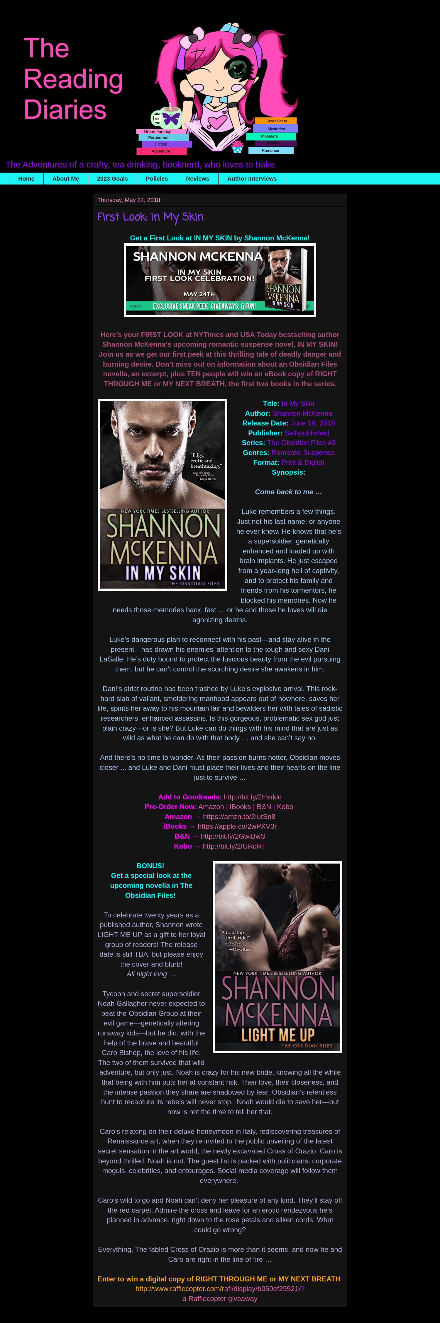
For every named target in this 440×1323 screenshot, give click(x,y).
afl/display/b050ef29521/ (218, 1289)
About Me (66, 178)
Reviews (197, 178)
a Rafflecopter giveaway (220, 1299)
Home (26, 178)
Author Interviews (252, 178)
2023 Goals (112, 178)
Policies (157, 178)
